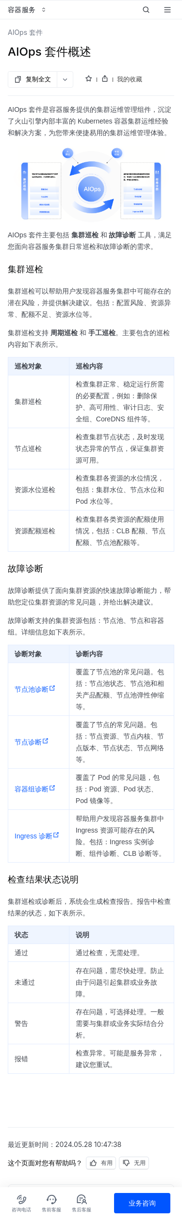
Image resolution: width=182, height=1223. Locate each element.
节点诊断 (32, 742)
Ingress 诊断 (37, 836)
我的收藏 (129, 79)
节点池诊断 (35, 689)
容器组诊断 (35, 789)
